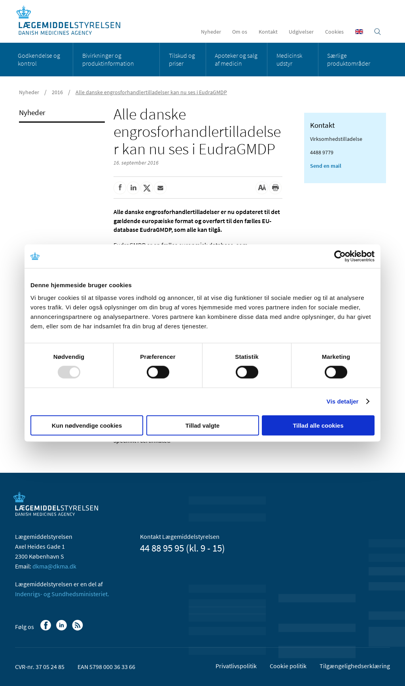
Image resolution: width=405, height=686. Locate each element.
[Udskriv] (275, 188)
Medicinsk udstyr (289, 59)
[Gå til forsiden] (72, 21)
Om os (239, 31)
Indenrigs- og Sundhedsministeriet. (62, 594)
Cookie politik (288, 666)
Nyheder (211, 31)
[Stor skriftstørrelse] (261, 188)
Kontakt (268, 31)
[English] (359, 31)
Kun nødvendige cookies (87, 425)
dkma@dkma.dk (54, 566)
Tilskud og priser (182, 59)
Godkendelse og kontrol (39, 59)
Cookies (334, 31)
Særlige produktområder (348, 59)
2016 (57, 92)
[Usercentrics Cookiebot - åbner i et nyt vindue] (340, 256)
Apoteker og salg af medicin (236, 59)
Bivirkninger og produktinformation (108, 59)
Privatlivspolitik (236, 666)
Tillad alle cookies (318, 425)
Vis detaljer (343, 401)
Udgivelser (301, 31)
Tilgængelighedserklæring (355, 666)
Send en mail (325, 165)
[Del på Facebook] (120, 188)
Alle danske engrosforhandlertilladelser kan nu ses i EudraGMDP (151, 92)
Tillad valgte (202, 425)
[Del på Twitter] (146, 188)
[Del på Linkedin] (133, 188)
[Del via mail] (160, 188)
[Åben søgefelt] (377, 31)
